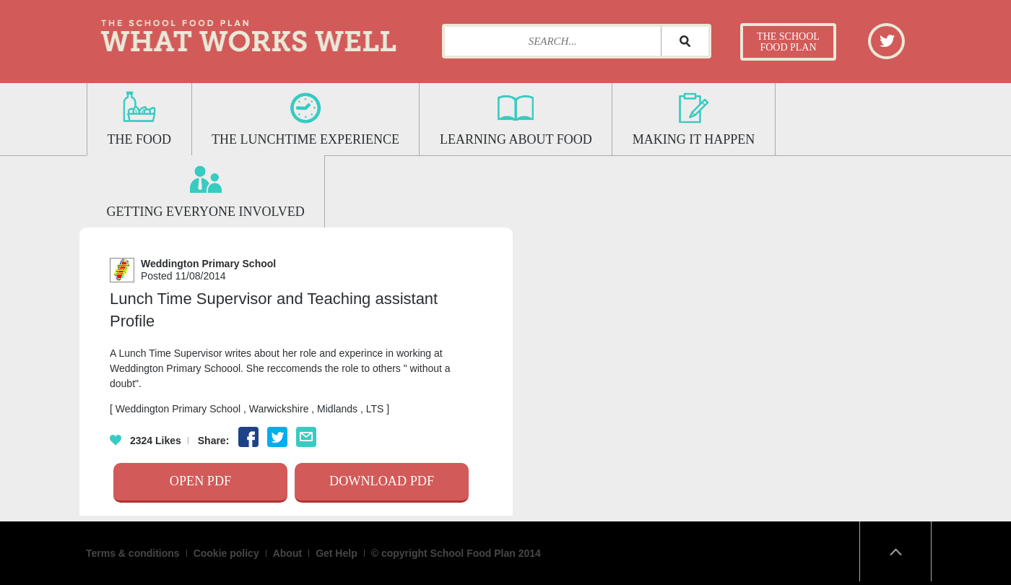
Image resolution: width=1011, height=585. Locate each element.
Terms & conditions (133, 553)
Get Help (336, 553)
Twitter (887, 40)
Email (306, 437)
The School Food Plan (788, 42)
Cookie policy (226, 553)
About (287, 553)
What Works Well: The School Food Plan (248, 32)
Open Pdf (200, 481)
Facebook (248, 437)
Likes (145, 440)
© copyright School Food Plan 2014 (456, 553)
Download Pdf (381, 481)
